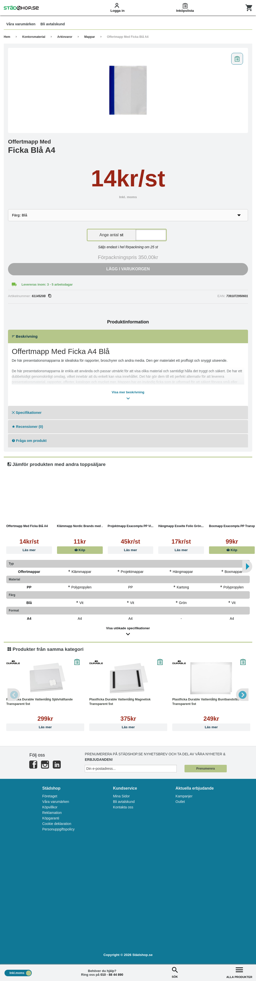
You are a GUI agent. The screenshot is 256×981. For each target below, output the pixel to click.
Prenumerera (205, 768)
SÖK (175, 972)
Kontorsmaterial (33, 37)
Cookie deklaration (56, 824)
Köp (79, 550)
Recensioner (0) (27, 427)
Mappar (89, 37)
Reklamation (52, 813)
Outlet (180, 802)
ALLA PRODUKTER (239, 972)
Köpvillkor (50, 807)
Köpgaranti (50, 818)
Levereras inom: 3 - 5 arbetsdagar (47, 284)
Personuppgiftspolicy (58, 829)
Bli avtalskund (123, 802)
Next (242, 694)
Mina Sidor (121, 796)
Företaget (49, 796)
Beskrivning (25, 336)
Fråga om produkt (29, 441)
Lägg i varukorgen (128, 269)
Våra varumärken (55, 802)
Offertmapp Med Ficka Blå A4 (127, 37)
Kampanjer (184, 796)
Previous (14, 694)
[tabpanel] (128, 90)
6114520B (41, 296)
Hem (7, 37)
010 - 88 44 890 (111, 974)
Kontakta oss (123, 807)
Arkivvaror (64, 37)
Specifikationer (27, 413)
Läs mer (29, 550)
